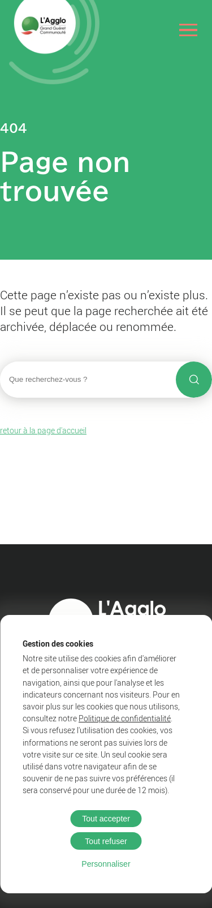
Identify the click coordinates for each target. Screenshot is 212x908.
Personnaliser (105, 863)
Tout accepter (106, 818)
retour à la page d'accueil (43, 430)
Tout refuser (106, 841)
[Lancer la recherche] (194, 380)
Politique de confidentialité (125, 718)
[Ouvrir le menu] (188, 30)
